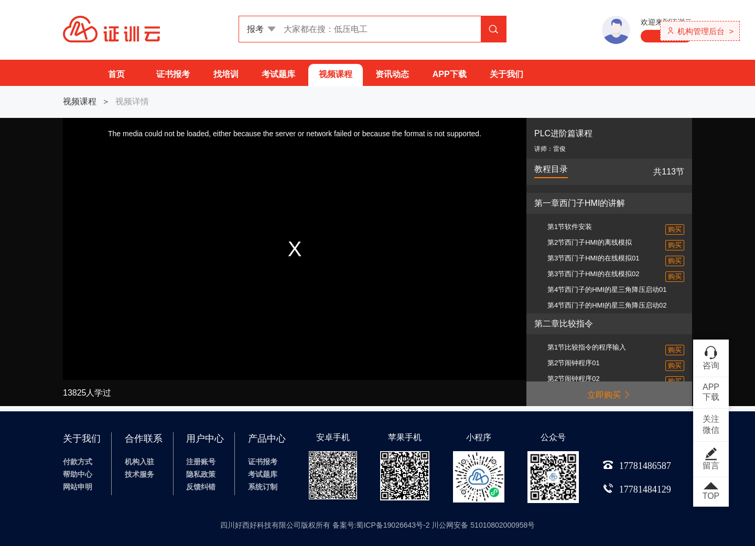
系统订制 (262, 487)
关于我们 (506, 74)
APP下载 (450, 74)
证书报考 (173, 74)
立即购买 (609, 394)
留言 (711, 458)
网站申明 (77, 487)
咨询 (711, 357)
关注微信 (711, 424)
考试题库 (278, 74)
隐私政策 (200, 474)
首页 (116, 74)
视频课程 (335, 74)
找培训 (226, 74)
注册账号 (200, 461)
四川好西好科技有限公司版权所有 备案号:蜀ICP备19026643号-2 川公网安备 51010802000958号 (377, 525)
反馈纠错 (200, 487)
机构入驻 (139, 461)
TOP (711, 491)
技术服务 (139, 474)
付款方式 (77, 461)
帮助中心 (77, 474)
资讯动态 (392, 74)
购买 (675, 229)
